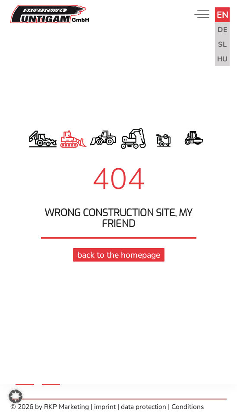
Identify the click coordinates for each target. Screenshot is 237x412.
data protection (143, 407)
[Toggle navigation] (200, 14)
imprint (105, 407)
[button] (15, 396)
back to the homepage (118, 254)
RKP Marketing (66, 407)
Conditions (187, 407)
